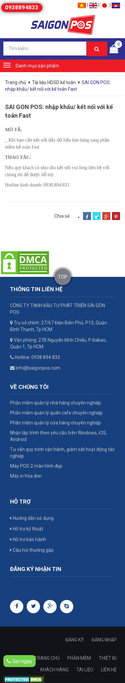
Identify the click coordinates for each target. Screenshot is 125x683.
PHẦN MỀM (79, 658)
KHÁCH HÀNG (54, 669)
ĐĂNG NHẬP (104, 639)
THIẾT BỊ (108, 658)
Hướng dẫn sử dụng (32, 518)
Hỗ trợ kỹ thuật (26, 528)
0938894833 (21, 7)
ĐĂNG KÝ (74, 639)
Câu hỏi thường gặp (32, 550)
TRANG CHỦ (47, 658)
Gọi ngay (19, 661)
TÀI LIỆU (84, 669)
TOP (62, 277)
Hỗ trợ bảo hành (28, 539)
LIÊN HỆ (109, 669)
